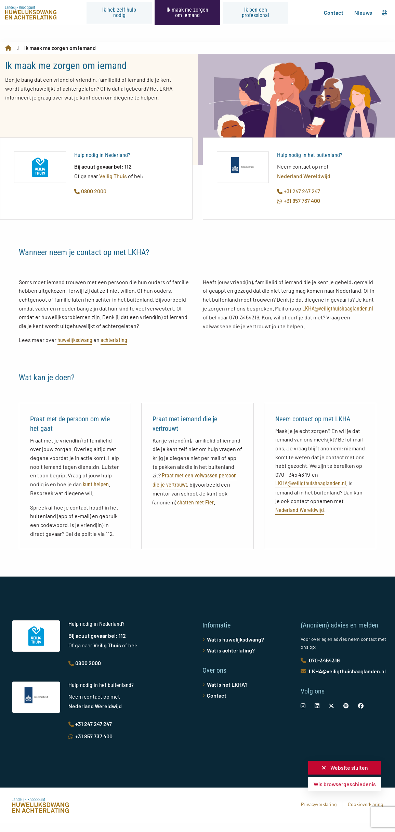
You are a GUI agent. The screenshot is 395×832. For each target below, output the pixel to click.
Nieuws (363, 12)
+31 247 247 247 (298, 191)
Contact (333, 12)
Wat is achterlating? (231, 650)
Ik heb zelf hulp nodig (119, 12)
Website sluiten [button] (345, 767)
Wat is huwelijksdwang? (235, 639)
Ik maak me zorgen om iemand (187, 12)
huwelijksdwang (74, 340)
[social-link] (303, 705)
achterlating (114, 340)
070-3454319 (320, 660)
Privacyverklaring (319, 804)
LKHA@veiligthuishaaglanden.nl (337, 308)
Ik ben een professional (255, 12)
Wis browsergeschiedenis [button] (345, 784)
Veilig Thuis (113, 176)
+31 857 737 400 (298, 200)
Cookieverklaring (365, 804)
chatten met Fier (195, 502)
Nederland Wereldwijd (303, 176)
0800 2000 (90, 191)
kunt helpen (96, 484)
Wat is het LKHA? (227, 684)
